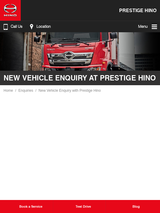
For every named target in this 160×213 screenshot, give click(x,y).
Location (39, 26)
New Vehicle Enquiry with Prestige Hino (70, 90)
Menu (148, 26)
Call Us (12, 26)
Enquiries (25, 90)
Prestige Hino (137, 10)
